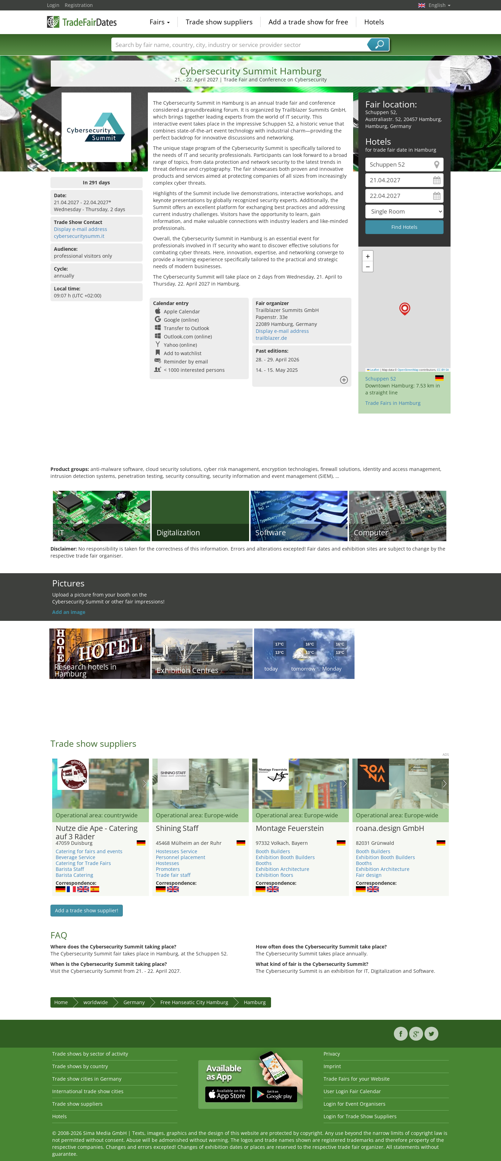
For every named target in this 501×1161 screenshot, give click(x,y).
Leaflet (373, 369)
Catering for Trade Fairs (83, 863)
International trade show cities (88, 1091)
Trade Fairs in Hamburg (393, 403)
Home (61, 1002)
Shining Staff (177, 828)
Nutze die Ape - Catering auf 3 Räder (96, 832)
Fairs (160, 22)
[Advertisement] (250, 443)
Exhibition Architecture (282, 869)
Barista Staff (70, 869)
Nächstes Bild (145, 783)
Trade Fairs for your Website (357, 1078)
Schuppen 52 (380, 378)
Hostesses (167, 863)
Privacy (332, 1053)
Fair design (369, 875)
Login (53, 5)
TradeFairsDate (82, 22)
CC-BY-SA (443, 369)
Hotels (374, 22)
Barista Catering (74, 875)
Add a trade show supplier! (86, 910)
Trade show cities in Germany (86, 1078)
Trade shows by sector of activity (90, 1053)
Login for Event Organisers (354, 1103)
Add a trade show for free (308, 22)
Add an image (68, 612)
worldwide (96, 1002)
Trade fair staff (173, 875)
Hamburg (255, 1002)
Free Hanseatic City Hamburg (194, 1002)
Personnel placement (180, 857)
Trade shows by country (80, 1066)
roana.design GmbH (390, 828)
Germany (134, 1002)
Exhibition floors (274, 875)
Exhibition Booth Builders (285, 857)
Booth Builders (273, 851)
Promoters (168, 869)
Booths (264, 863)
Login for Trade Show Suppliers (360, 1116)
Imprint (332, 1066)
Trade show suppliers (219, 22)
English (440, 5)
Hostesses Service (176, 851)
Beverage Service (75, 857)
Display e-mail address (80, 229)
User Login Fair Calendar (352, 1091)
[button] (405, 309)
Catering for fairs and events (89, 851)
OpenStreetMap (408, 369)
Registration (79, 5)
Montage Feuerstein (290, 828)
